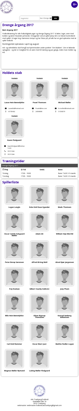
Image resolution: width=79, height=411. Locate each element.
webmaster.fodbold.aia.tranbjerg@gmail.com (44, 405)
